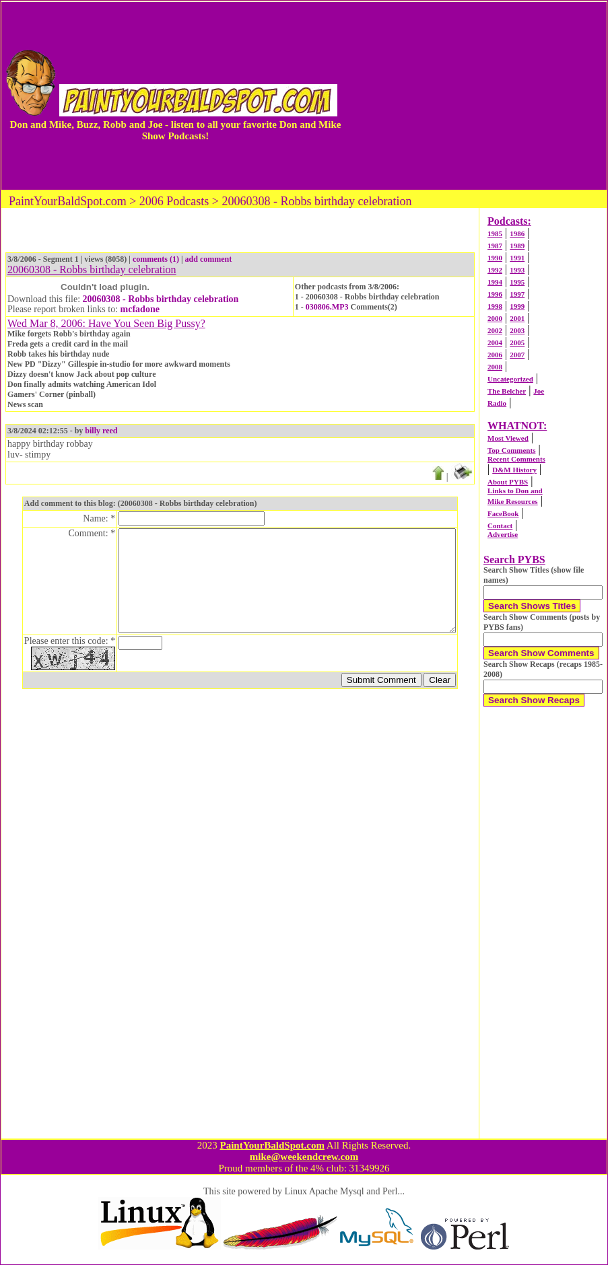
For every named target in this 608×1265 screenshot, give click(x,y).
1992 (494, 270)
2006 (494, 355)
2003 (517, 330)
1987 (494, 246)
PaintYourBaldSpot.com (271, 1145)
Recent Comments (516, 459)
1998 (494, 306)
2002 (494, 330)
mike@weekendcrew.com (304, 1156)
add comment (208, 259)
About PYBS (507, 482)
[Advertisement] (474, 95)
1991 (517, 258)
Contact (499, 525)
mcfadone (140, 309)
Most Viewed (508, 438)
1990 (494, 258)
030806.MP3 (327, 307)
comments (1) (156, 259)
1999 (517, 306)
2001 (517, 318)
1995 (517, 282)
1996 (494, 294)
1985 (494, 233)
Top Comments (511, 450)
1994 (494, 282)
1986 (517, 233)
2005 (517, 342)
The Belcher (506, 391)
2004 (494, 342)
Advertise (502, 534)
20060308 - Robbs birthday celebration (161, 299)
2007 (517, 355)
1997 (517, 294)
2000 (494, 318)
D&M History (514, 470)
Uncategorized (510, 379)
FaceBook (502, 513)
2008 (494, 367)
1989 (517, 246)
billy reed (101, 430)
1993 (517, 270)
